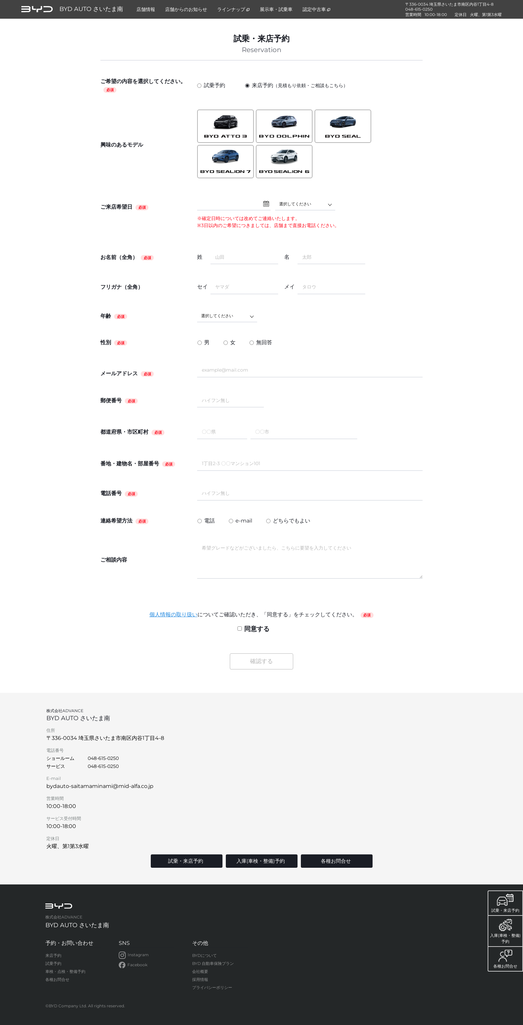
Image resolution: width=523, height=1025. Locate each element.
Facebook (133, 965)
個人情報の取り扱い (173, 614)
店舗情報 (145, 9)
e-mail (243, 521)
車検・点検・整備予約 (65, 971)
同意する (253, 629)
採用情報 (200, 979)
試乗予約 (211, 85)
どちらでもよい (291, 521)
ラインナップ (233, 9)
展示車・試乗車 (276, 9)
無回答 (264, 342)
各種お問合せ (57, 979)
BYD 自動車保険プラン (213, 963)
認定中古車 (317, 9)
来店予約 (296, 85)
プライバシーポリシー (212, 987)
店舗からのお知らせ (186, 9)
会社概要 (200, 971)
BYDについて (204, 955)
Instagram (134, 955)
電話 (209, 521)
